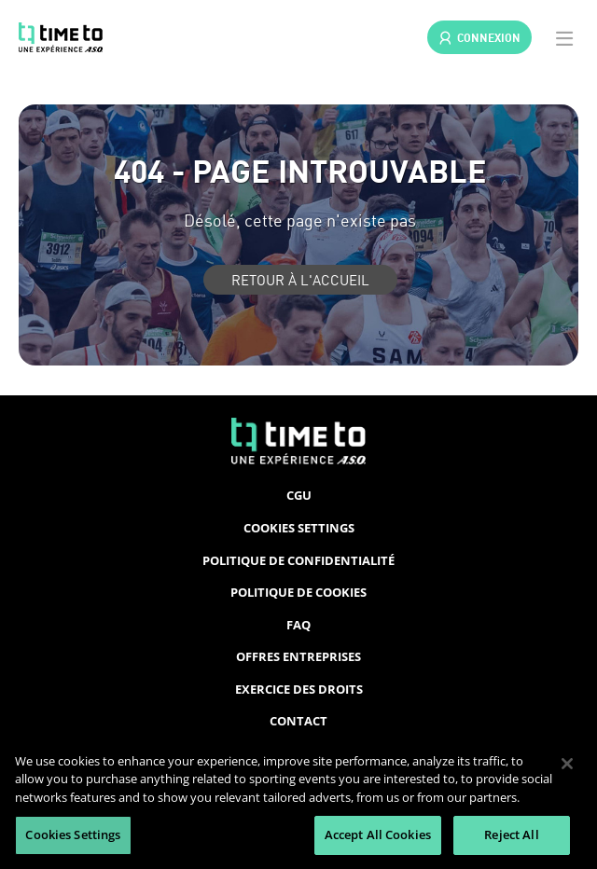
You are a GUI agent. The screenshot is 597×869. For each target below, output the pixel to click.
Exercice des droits (299, 689)
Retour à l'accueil (300, 279)
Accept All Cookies (378, 834)
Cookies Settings (298, 527)
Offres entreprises (298, 656)
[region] (298, 801)
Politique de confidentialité (298, 560)
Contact (298, 720)
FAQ (298, 624)
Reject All (511, 834)
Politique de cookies (298, 592)
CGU (299, 495)
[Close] (567, 763)
